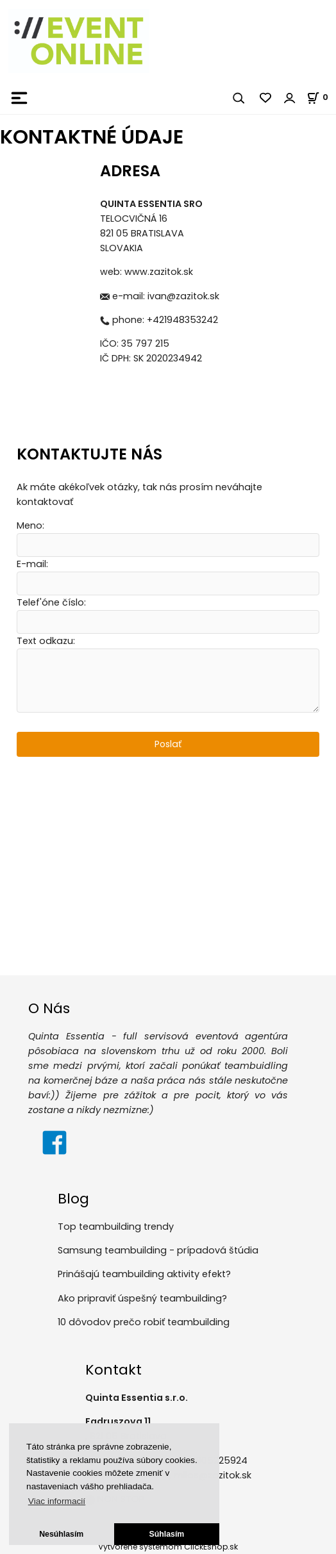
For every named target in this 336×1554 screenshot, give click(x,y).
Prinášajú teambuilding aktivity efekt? (144, 1274)
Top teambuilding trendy (116, 1226)
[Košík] (321, 97)
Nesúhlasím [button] (61, 1534)
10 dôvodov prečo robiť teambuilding (144, 1322)
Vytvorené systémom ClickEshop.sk (168, 1546)
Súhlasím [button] (167, 1534)
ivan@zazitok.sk (183, 296)
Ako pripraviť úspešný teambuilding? (142, 1298)
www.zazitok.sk (158, 271)
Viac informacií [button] (56, 1501)
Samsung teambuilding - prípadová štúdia (158, 1250)
